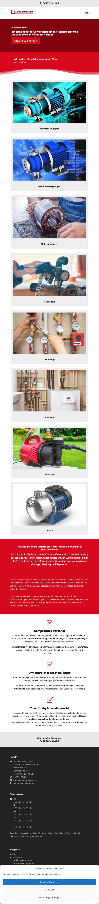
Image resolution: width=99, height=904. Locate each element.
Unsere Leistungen (25, 40)
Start (14, 854)
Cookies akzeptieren (49, 882)
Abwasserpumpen (24, 860)
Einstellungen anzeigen (49, 897)
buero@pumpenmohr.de (24, 780)
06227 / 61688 (51, 3)
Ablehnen (49, 890)
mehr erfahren (20, 62)
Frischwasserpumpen (25, 863)
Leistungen (17, 857)
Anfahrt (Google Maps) (23, 783)
